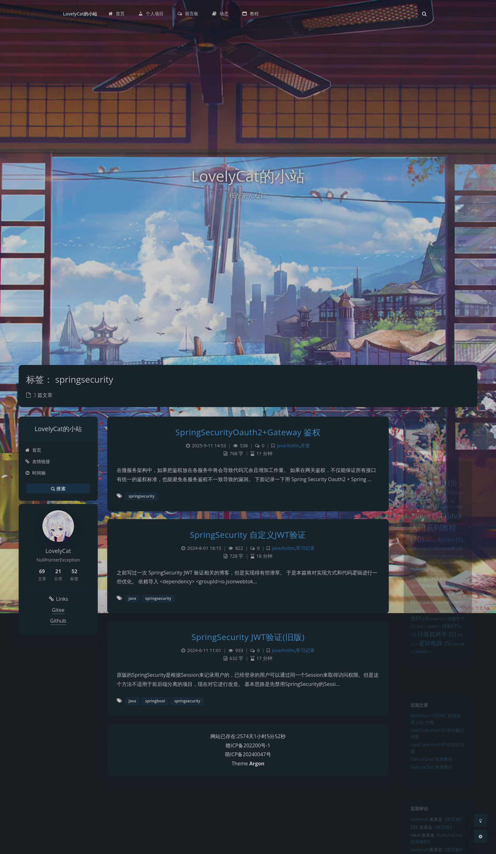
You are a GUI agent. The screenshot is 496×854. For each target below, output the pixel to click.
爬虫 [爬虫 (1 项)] (419, 653)
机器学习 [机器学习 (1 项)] (438, 644)
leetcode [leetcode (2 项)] (419, 563)
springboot (155, 701)
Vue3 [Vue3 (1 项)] (438, 615)
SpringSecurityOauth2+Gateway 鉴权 (248, 432)
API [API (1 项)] (462, 498)
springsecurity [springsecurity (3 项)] (428, 605)
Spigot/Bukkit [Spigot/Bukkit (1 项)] (451, 588)
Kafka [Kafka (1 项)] (430, 554)
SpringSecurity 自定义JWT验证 (248, 534)
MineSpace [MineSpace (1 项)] (417, 571)
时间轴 (35, 473)
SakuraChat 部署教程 (430, 778)
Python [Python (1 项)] (451, 571)
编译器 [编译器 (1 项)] (433, 653)
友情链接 (37, 461)
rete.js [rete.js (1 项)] (433, 579)
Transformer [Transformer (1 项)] (418, 615)
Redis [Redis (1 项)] (418, 579)
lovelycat (416, 822)
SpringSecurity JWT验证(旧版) (248, 637)
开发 (305, 446)
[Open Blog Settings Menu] (480, 836)
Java (132, 598)
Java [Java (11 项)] (430, 524)
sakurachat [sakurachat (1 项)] (453, 579)
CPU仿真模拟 (421, 440)
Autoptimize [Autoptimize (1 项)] (418, 506)
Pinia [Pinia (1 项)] (435, 571)
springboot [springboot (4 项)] (427, 596)
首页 (33, 450)
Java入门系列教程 (425, 427)
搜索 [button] (58, 488)
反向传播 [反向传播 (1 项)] (446, 625)
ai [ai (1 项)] (410, 488)
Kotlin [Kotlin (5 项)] (452, 552)
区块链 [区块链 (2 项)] (425, 625)
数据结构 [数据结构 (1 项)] (444, 635)
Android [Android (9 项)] (437, 486)
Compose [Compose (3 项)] (422, 513)
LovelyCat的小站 (80, 14)
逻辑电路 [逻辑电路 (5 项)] (434, 672)
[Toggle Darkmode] (480, 820)
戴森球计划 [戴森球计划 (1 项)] (423, 635)
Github (58, 620)
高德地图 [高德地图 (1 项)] (421, 682)
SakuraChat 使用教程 (430, 769)
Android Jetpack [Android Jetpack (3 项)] (431, 497)
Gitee (58, 609)
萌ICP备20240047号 (248, 754)
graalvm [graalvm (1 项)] (449, 514)
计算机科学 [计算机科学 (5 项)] (436, 661)
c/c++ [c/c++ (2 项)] (440, 505)
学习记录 (305, 548)
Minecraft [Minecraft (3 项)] (449, 562)
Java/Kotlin (288, 446)
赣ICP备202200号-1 (248, 745)
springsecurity (141, 496)
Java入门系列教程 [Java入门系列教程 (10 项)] (436, 538)
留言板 (455, 822)
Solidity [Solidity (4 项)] (421, 586)
